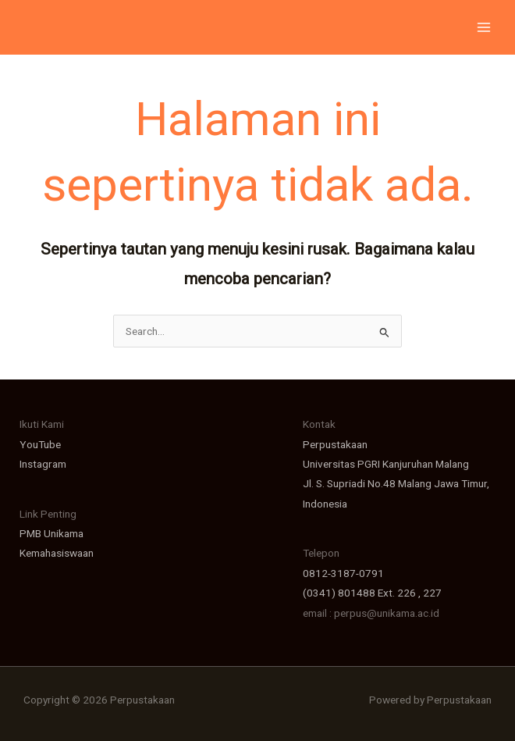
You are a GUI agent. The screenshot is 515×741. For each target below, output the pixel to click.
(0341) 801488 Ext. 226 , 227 (372, 592)
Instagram (43, 464)
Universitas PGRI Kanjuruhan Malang (386, 464)
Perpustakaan (335, 444)
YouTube (40, 444)
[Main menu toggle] (484, 28)
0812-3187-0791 (343, 573)
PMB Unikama (51, 533)
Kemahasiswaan (57, 553)
